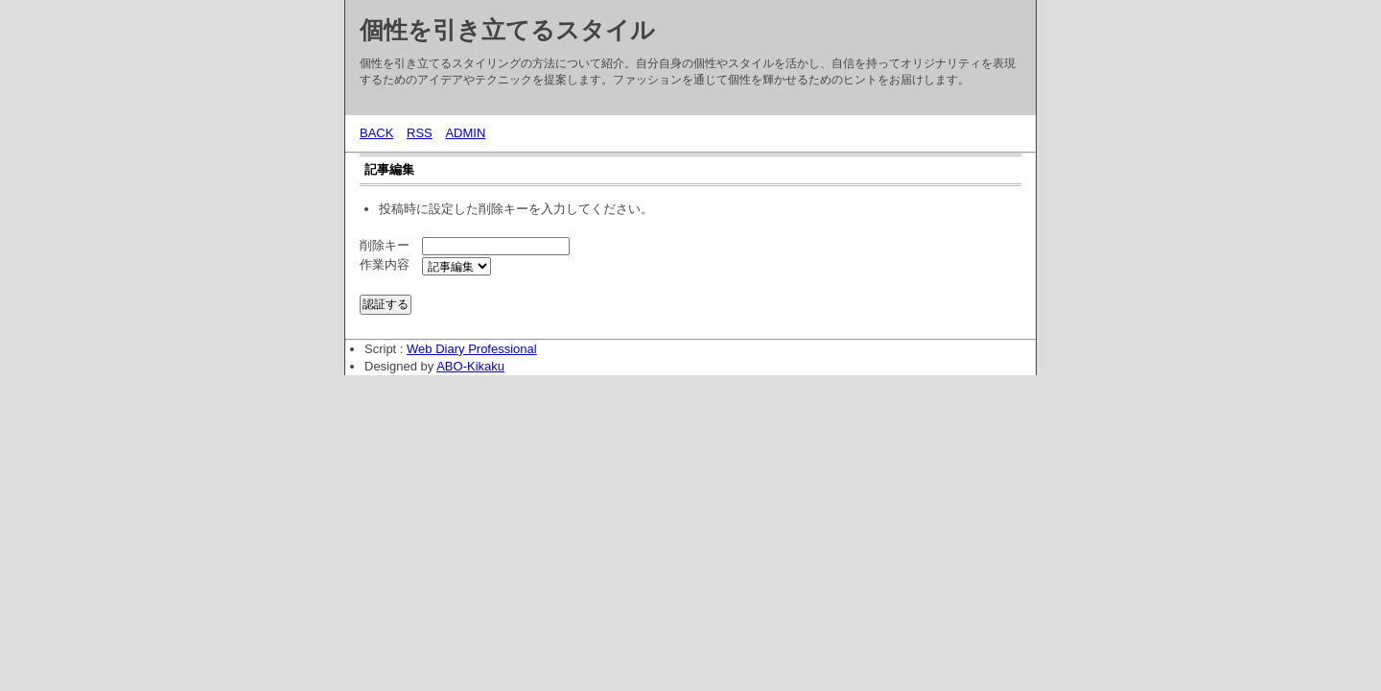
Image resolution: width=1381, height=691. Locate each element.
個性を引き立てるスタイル (507, 29)
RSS (420, 133)
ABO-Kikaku (470, 366)
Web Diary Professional (472, 349)
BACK (376, 133)
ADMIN (465, 133)
